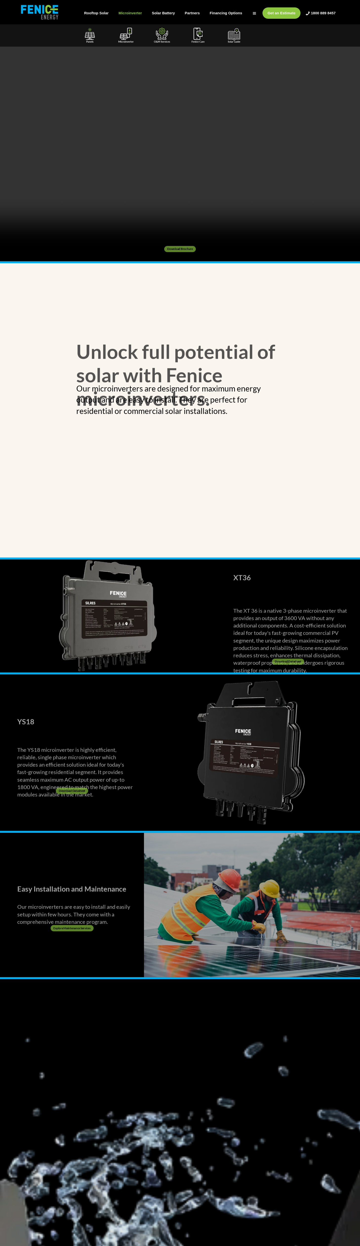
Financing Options (226, 13)
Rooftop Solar (96, 13)
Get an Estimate (281, 13)
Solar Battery (163, 13)
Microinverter (130, 13)
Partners (192, 13)
